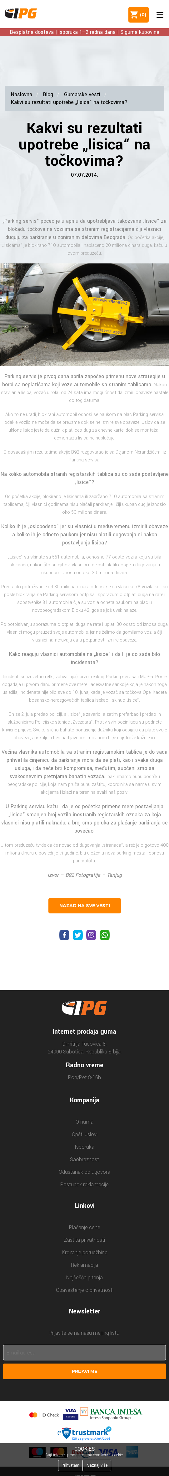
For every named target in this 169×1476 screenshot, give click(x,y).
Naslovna (21, 94)
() (141, 15)
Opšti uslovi (84, 1134)
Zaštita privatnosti (84, 1240)
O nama (84, 1121)
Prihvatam (70, 1465)
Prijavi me (84, 1371)
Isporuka (84, 1147)
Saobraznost (84, 1159)
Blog (48, 94)
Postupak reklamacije (84, 1184)
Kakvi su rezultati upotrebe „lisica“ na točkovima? (69, 102)
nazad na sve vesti (84, 905)
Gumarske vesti (82, 94)
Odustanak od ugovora (84, 1172)
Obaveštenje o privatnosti (84, 1290)
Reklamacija (84, 1265)
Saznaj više (97, 1465)
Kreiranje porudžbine (84, 1252)
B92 (69, 875)
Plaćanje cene (84, 1227)
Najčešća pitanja (84, 1277)
